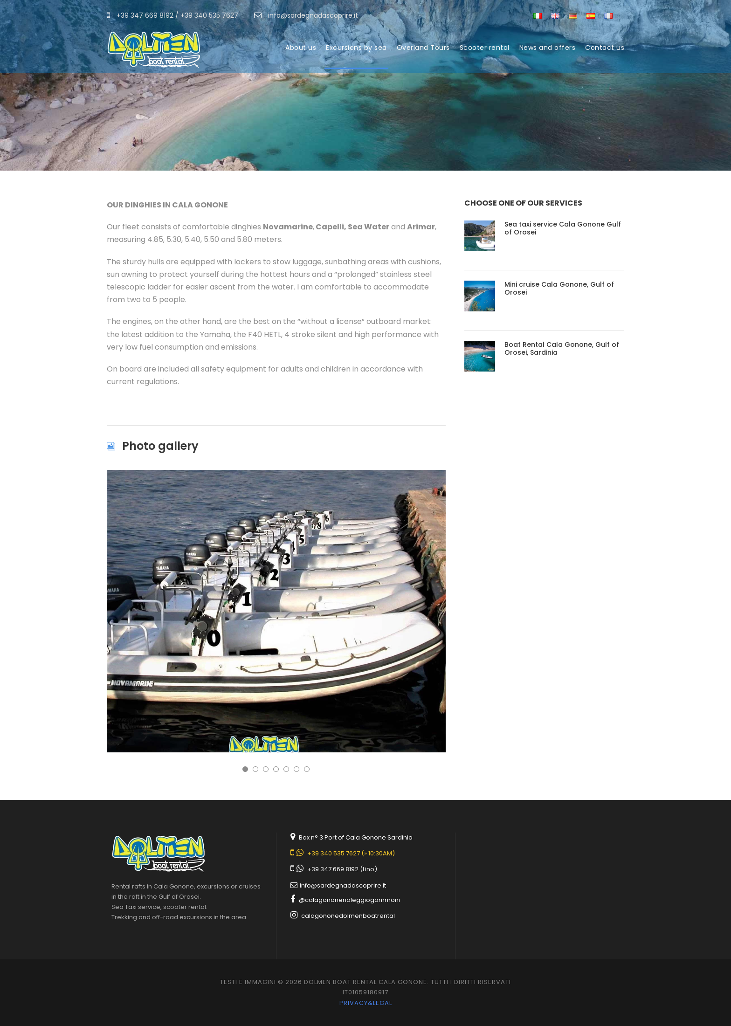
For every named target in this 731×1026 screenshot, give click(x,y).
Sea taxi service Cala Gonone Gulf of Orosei (562, 228)
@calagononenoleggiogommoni (349, 899)
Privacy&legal (365, 1002)
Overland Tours (423, 47)
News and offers (547, 47)
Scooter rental (485, 47)
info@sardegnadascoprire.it (343, 885)
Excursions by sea (356, 47)
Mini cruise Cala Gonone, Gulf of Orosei (559, 288)
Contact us (604, 47)
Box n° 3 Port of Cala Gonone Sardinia (356, 837)
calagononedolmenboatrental (348, 915)
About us (300, 47)
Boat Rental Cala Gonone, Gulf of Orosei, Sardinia (561, 348)
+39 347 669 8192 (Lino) (342, 869)
